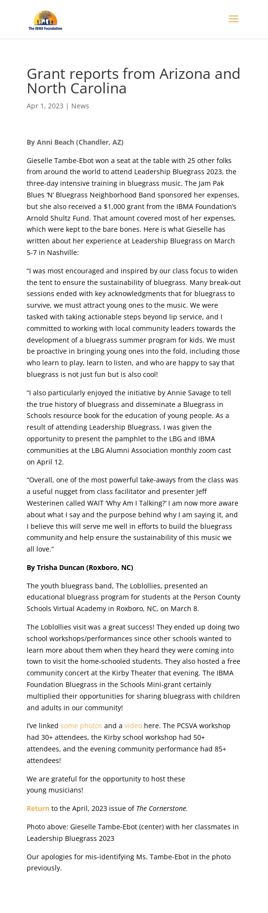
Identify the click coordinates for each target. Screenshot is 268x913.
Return (39, 808)
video (133, 725)
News (80, 105)
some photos (81, 725)
